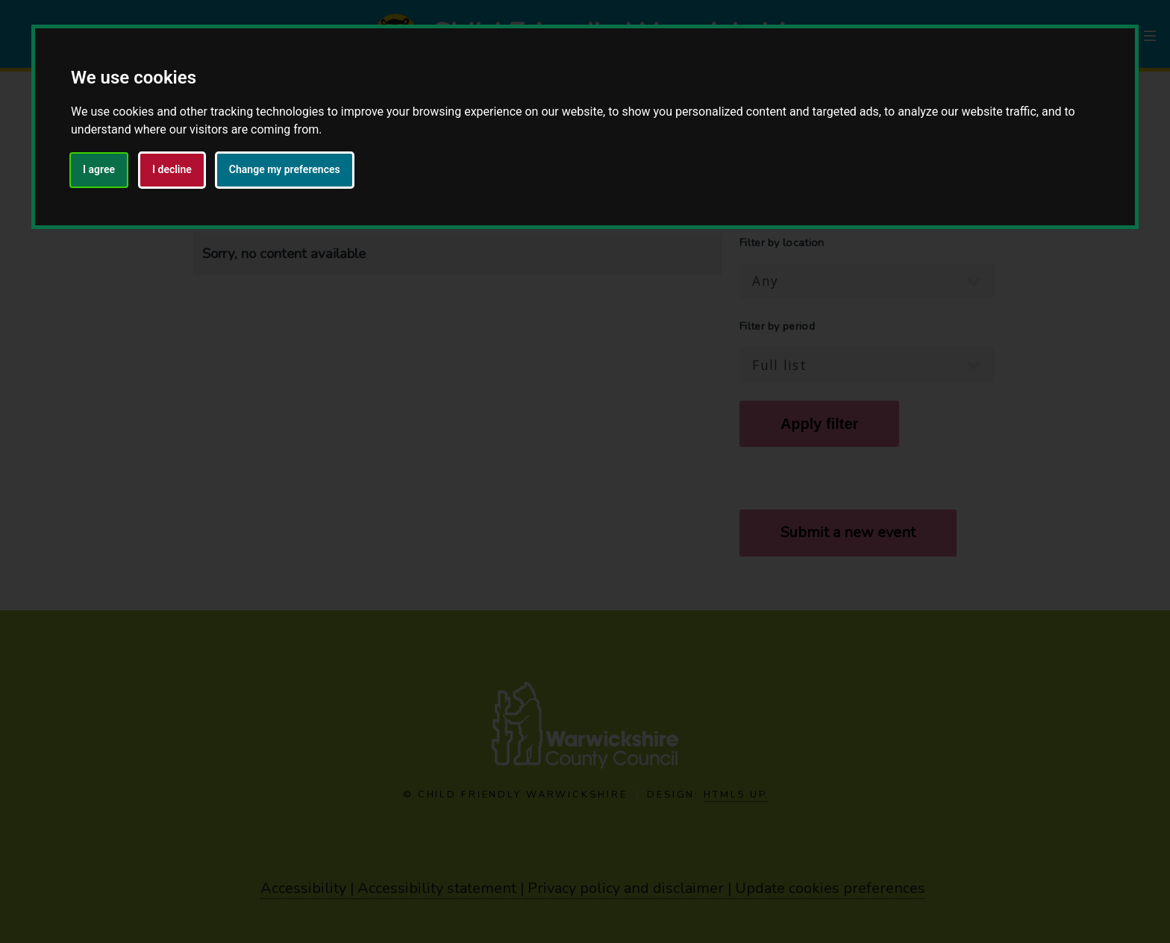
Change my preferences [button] (284, 169)
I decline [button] (172, 169)
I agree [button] (99, 169)
